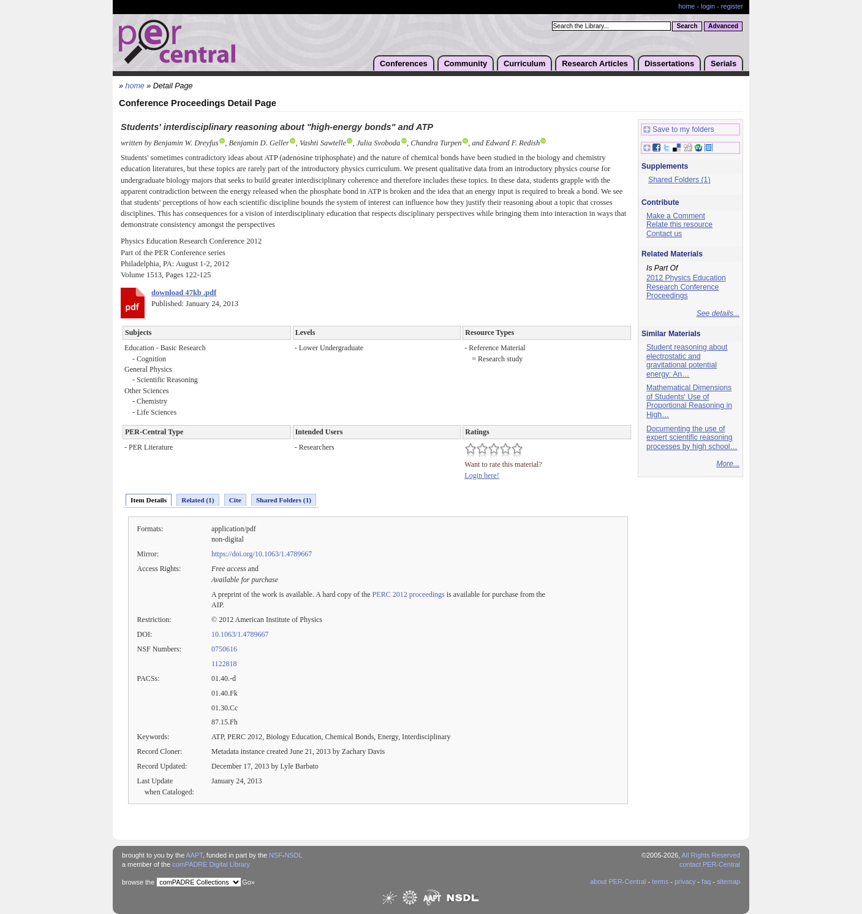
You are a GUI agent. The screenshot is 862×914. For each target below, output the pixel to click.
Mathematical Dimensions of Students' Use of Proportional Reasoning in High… (689, 401)
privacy (685, 881)
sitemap (728, 881)
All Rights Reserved (711, 855)
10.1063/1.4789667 (239, 634)
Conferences (404, 63)
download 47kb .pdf (183, 292)
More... (727, 463)
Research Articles (595, 63)
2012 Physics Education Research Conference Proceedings (686, 287)
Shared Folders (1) (283, 500)
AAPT (194, 855)
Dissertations (669, 63)
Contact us (664, 233)
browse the (138, 882)
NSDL (293, 855)
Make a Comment (675, 216)
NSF (275, 855)
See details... (718, 313)
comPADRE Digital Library (211, 864)
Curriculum (524, 63)
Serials (723, 63)
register (732, 6)
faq (706, 881)
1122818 (224, 663)
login (708, 6)
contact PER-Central (709, 864)
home (686, 6)
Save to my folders (678, 129)
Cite (235, 500)
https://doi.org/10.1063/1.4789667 (261, 554)
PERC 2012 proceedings (408, 594)
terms (660, 881)
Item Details (148, 500)
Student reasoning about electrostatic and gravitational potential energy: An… (686, 360)
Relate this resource (679, 224)
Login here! (481, 475)
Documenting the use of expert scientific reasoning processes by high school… (692, 437)
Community (465, 63)
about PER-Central (618, 881)
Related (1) (197, 500)
